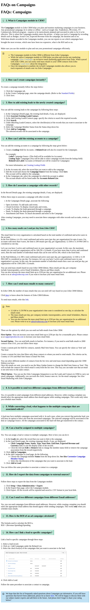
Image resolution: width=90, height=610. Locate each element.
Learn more (25, 64)
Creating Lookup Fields (36, 165)
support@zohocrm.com (14, 337)
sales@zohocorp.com (39, 321)
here (7, 295)
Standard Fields (68, 93)
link (26, 300)
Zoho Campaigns (26, 59)
